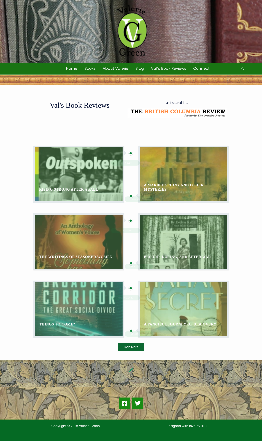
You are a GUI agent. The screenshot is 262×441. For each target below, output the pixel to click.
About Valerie (115, 68)
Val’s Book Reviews (169, 68)
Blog (140, 68)
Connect (202, 68)
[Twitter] (137, 403)
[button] (242, 68)
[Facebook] (124, 403)
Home (70, 68)
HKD (203, 426)
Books (89, 68)
